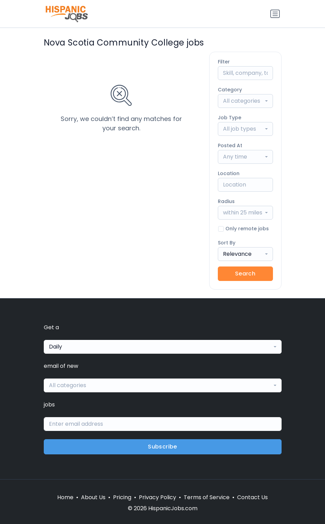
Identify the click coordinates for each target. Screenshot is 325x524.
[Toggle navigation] (275, 13)
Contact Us (252, 497)
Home (65, 497)
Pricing (122, 497)
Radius (226, 201)
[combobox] (245, 101)
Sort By (226, 242)
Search (245, 274)
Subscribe (162, 447)
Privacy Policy (157, 497)
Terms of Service (207, 497)
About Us (93, 497)
